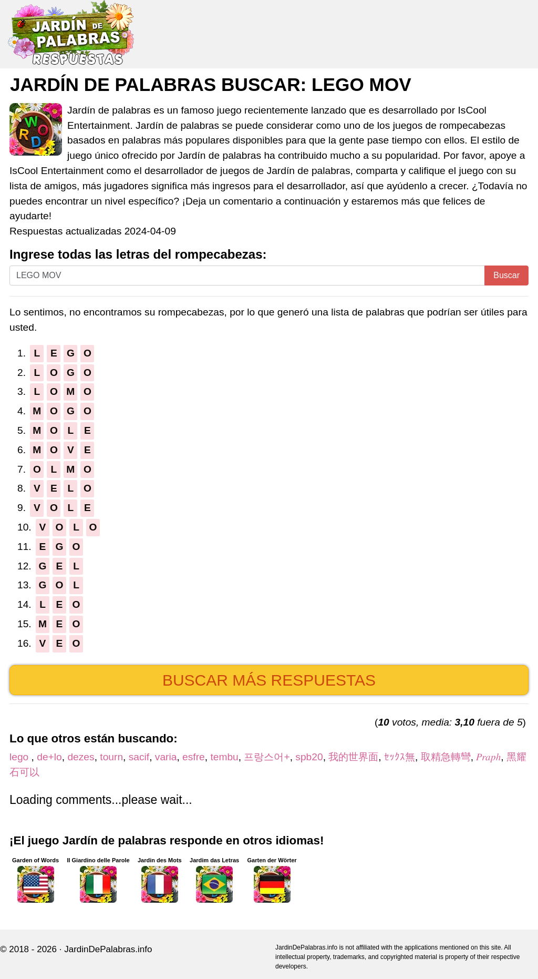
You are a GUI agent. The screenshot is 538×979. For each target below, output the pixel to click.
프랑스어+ (266, 756)
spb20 (309, 756)
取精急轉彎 (446, 756)
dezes (80, 756)
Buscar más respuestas (269, 680)
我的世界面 (353, 756)
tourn (111, 756)
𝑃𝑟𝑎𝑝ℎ (488, 756)
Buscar (506, 275)
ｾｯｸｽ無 (399, 756)
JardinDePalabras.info (108, 949)
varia (166, 756)
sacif (139, 756)
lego (20, 756)
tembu (224, 756)
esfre (193, 756)
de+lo (49, 756)
